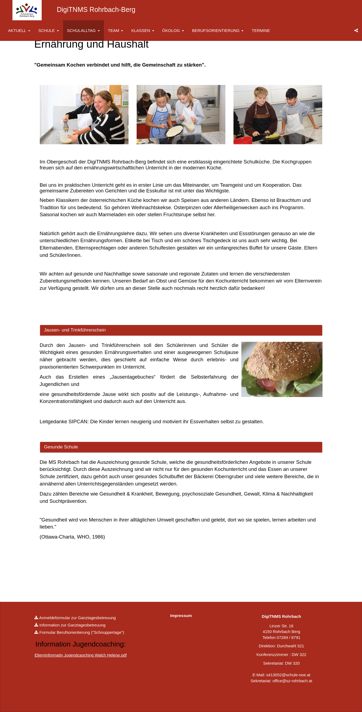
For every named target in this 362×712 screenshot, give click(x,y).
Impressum (181, 615)
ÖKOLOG (173, 30)
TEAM (115, 30)
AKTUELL (19, 30)
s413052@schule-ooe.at (288, 674)
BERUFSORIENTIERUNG (218, 30)
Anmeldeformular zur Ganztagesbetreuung (77, 617)
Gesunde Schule (61, 446)
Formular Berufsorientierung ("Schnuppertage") (82, 632)
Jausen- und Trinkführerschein (75, 330)
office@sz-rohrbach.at (292, 680)
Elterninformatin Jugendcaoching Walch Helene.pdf (81, 655)
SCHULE (48, 30)
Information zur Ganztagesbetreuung (73, 625)
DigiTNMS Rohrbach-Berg (96, 9)
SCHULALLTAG (83, 30)
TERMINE (261, 30)
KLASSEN (142, 30)
